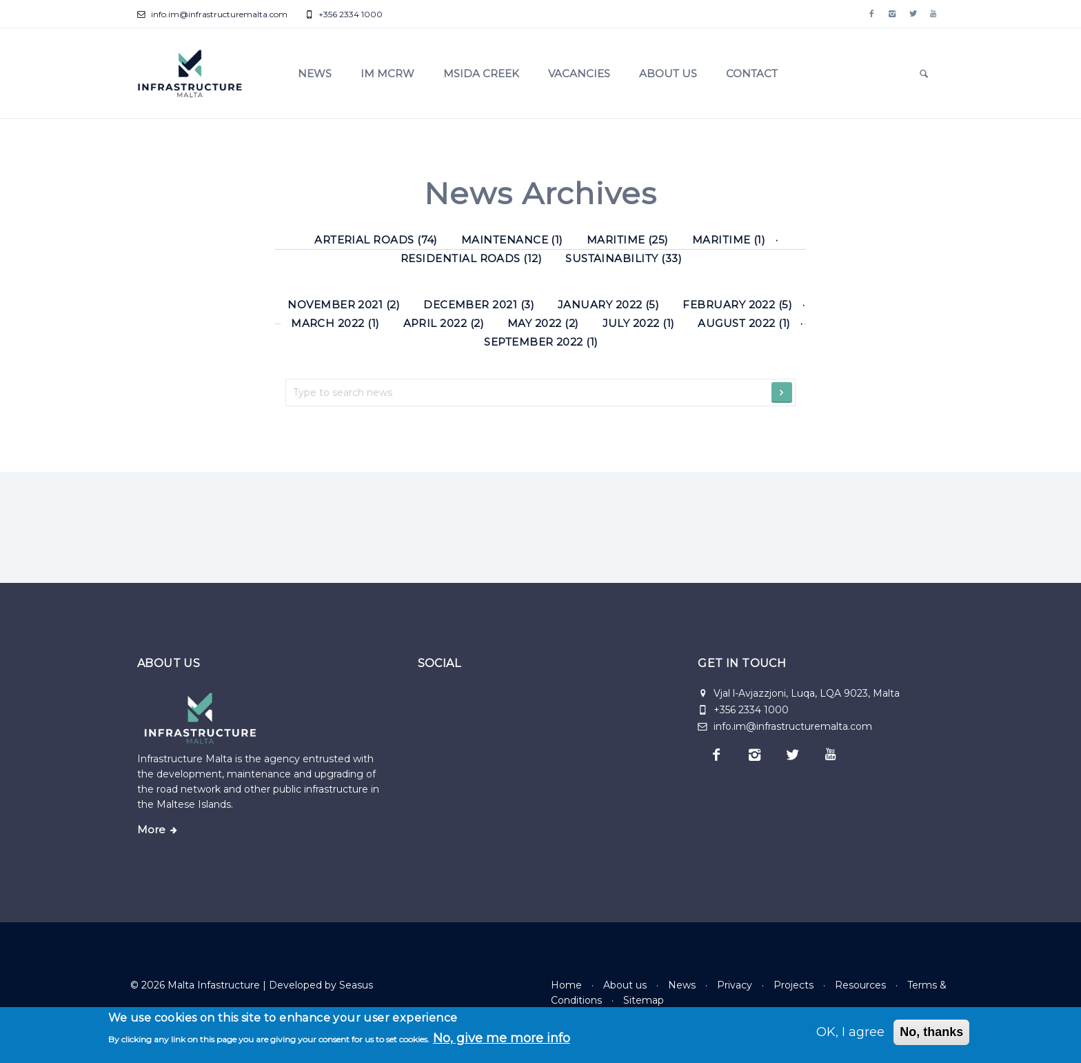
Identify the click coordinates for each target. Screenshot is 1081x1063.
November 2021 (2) (343, 304)
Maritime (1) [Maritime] (729, 239)
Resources (860, 985)
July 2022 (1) (639, 323)
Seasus (356, 985)
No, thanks (931, 1032)
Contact (752, 73)
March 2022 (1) (335, 323)
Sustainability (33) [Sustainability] (623, 258)
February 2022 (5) (737, 304)
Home (566, 985)
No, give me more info (501, 1038)
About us (668, 73)
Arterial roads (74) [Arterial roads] (376, 239)
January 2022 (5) (608, 304)
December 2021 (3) (478, 304)
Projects (794, 985)
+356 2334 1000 (344, 14)
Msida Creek (481, 73)
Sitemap (643, 1000)
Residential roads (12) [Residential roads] (471, 258)
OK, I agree (850, 1032)
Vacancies (579, 73)
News (315, 73)
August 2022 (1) (744, 323)
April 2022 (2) (444, 323)
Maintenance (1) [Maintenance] (512, 239)
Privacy (734, 985)
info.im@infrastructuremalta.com (212, 14)
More (151, 830)
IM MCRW (387, 73)
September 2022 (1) (541, 341)
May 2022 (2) (543, 323)
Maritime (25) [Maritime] (628, 239)
